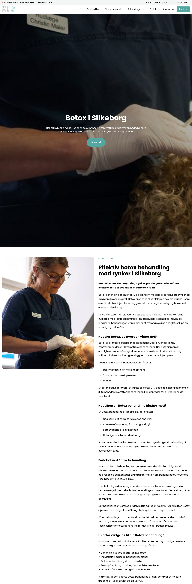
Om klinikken (93, 9)
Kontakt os (168, 9)
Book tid (183, 9)
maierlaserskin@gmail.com (159, 2)
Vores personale (113, 9)
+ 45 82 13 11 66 (183, 2)
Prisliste (153, 9)
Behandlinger (136, 9)
